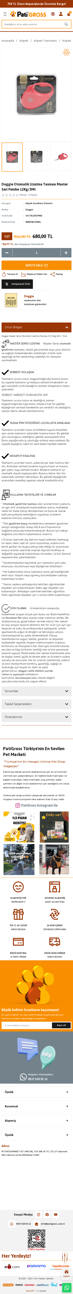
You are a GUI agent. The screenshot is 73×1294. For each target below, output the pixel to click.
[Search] (36, 24)
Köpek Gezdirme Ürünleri (39, 203)
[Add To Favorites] (66, 52)
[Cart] (69, 14)
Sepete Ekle (36, 265)
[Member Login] (61, 14)
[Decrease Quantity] (7, 252)
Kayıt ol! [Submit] (61, 1025)
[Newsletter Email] (36, 1025)
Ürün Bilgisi (13, 327)
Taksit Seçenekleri (18, 704)
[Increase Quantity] (66, 252)
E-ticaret (42, 1291)
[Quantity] (36, 252)
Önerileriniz (13, 717)
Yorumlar (11, 691)
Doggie (29, 209)
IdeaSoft (30, 1291)
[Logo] (28, 14)
